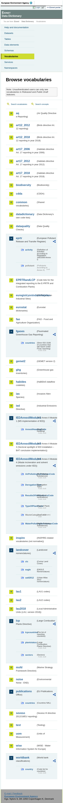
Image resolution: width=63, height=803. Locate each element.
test (18, 725)
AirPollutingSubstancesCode (30, 474)
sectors (29, 655)
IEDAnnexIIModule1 (26, 417)
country (29, 769)
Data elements (11, 44)
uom (19, 733)
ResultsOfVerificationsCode (30, 495)
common (21, 202)
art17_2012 (23, 161)
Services (8, 62)
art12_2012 (23, 125)
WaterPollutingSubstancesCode (30, 523)
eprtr (19, 238)
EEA (18, 3)
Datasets (8, 33)
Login (38, 7)
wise (19, 745)
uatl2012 (29, 577)
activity (29, 250)
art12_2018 (23, 137)
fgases (20, 331)
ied (18, 405)
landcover (22, 549)
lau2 (18, 600)
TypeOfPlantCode (30, 506)
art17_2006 (23, 149)
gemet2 (20, 361)
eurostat (21, 307)
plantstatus (30, 642)
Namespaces (10, 68)
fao (18, 319)
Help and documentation (16, 27)
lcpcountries (30, 632)
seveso (20, 713)
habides (21, 381)
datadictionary (25, 214)
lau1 (18, 591)
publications (24, 691)
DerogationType (30, 485)
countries (30, 343)
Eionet (16, 21)
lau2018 (21, 608)
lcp (18, 620)
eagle (28, 569)
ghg (18, 369)
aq (17, 113)
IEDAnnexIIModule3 (26, 443)
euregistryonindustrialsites (26, 295)
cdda (19, 193)
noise (19, 679)
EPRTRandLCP (25, 280)
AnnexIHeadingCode (30, 429)
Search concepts (42, 104)
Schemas (9, 50)
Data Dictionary (28, 21)
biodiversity (23, 185)
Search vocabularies (19, 104)
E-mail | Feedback (13, 793)
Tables (7, 39)
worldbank (22, 757)
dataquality (23, 226)
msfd (19, 667)
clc (26, 561)
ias (18, 393)
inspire (20, 537)
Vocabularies (11, 56)
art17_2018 (23, 173)
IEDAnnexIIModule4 (26, 459)
